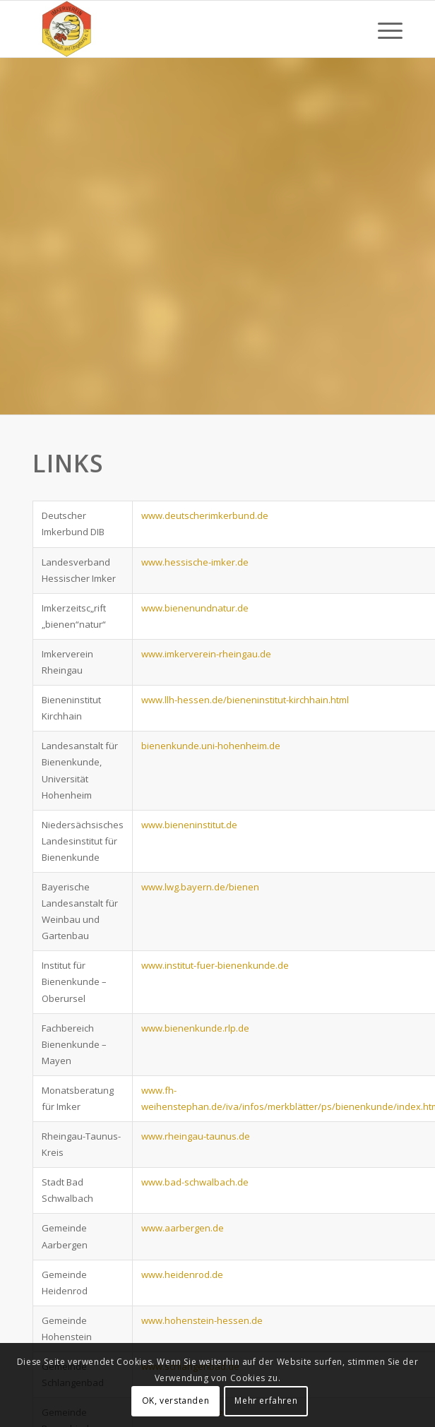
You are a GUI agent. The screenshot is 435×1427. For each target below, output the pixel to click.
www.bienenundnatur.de (195, 608)
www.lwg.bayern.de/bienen (200, 886)
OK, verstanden (175, 1401)
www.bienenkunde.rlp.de (195, 1028)
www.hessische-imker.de (195, 562)
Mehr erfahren (265, 1401)
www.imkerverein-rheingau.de (206, 653)
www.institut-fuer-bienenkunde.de (215, 965)
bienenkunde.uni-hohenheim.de (210, 745)
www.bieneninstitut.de (189, 824)
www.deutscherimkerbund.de (204, 515)
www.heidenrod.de (182, 1274)
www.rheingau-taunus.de (195, 1136)
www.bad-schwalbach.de (195, 1182)
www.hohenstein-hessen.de (202, 1320)
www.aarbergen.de (182, 1228)
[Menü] (383, 29)
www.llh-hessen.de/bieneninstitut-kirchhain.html (245, 699)
